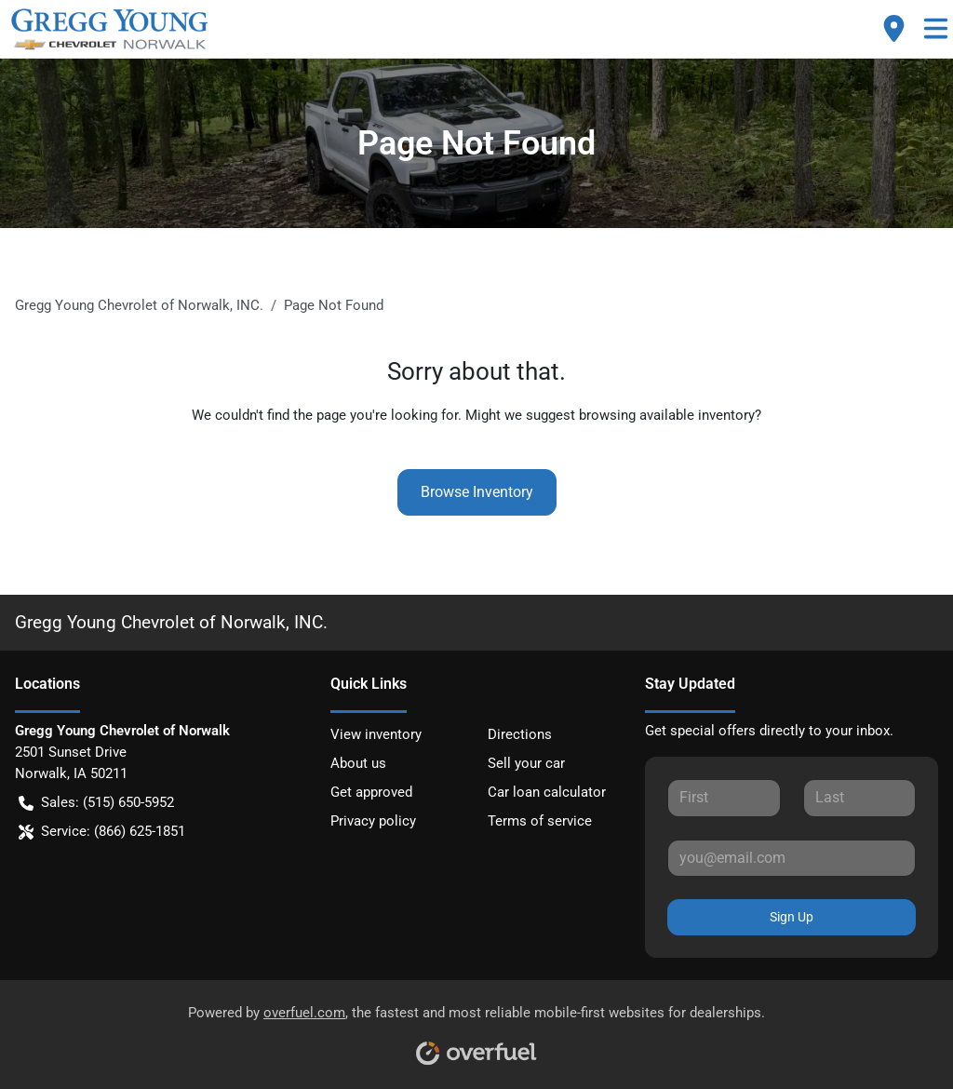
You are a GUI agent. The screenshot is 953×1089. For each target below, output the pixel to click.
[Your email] (791, 858)
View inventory (376, 734)
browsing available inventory (667, 415)
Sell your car (526, 763)
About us (358, 763)
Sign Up (791, 916)
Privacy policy (373, 821)
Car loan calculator (547, 792)
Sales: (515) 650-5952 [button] (96, 802)
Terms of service (540, 821)
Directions (520, 734)
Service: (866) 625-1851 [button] (102, 831)
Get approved (371, 792)
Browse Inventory (477, 492)
